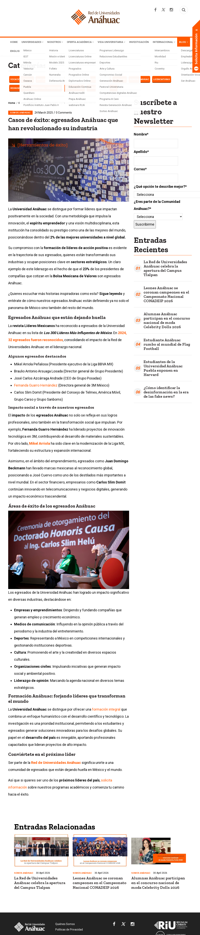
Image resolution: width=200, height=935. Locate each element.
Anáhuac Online (74, 89)
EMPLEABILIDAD (45, 80)
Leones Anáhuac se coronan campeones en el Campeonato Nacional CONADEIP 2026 (166, 295)
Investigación (155, 42)
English (60, 51)
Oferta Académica (89, 42)
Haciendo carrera (68, 80)
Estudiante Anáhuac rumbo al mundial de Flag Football (167, 345)
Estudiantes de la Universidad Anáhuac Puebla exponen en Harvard (163, 369)
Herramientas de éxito (96, 80)
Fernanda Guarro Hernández (35, 386)
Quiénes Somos (65, 924)
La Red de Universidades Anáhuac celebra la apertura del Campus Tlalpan (165, 269)
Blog (45, 51)
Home (14, 42)
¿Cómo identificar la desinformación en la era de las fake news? (166, 392)
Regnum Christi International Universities (35, 89)
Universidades (35, 42)
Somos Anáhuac (139, 80)
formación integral (106, 710)
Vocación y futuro (21, 80)
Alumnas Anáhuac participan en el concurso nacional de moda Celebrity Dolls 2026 (167, 321)
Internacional (23, 51)
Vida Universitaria (124, 42)
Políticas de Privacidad (69, 930)
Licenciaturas (161, 80)
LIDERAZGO (120, 80)
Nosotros (61, 42)
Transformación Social (102, 89)
